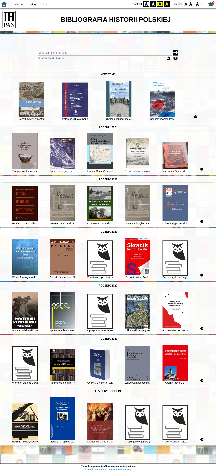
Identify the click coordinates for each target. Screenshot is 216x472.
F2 (199, 3)
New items (17, 4)
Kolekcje (60, 58)
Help (44, 4)
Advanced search (46, 58)
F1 (191, 3)
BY (167, 3)
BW (153, 3)
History (32, 4)
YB (160, 3)
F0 (185, 3)
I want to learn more (95, 469)
